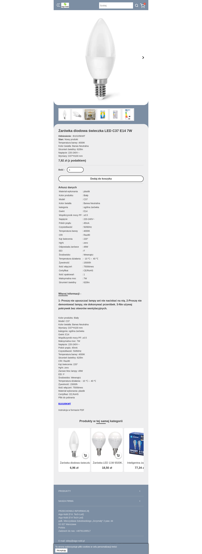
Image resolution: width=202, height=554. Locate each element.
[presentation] (138, 451)
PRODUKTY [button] (64, 491)
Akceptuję (61, 550)
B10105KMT (64, 403)
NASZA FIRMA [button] (66, 501)
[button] (58, 5)
